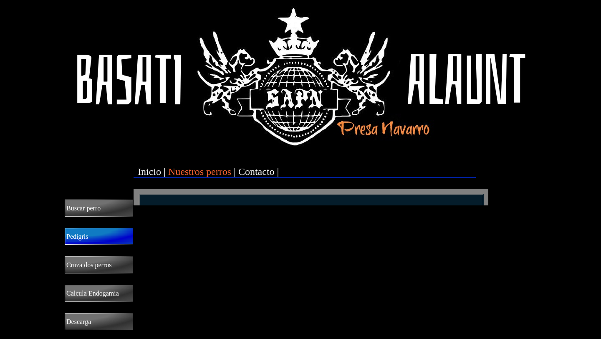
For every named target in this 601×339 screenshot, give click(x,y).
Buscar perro (83, 208)
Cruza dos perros (88, 264)
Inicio (149, 171)
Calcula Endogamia (92, 293)
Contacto (256, 171)
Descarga (78, 321)
